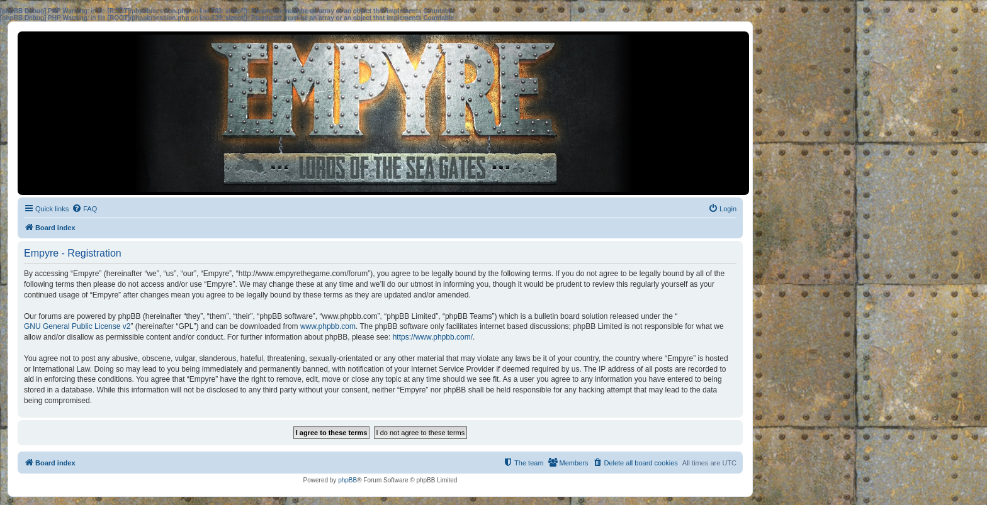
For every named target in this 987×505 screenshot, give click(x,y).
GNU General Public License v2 (77, 326)
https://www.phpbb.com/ (433, 337)
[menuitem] (84, 208)
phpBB (347, 480)
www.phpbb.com (328, 326)
